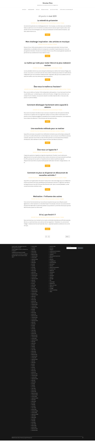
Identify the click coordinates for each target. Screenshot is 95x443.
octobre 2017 (34, 279)
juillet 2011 (33, 365)
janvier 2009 (33, 411)
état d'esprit (53, 23)
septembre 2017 (34, 281)
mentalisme (52, 274)
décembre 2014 (34, 305)
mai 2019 (33, 268)
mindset (51, 276)
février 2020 (33, 253)
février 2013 (33, 334)
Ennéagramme (31, 9)
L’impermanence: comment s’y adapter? (20, 256)
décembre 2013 (34, 318)
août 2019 (33, 263)
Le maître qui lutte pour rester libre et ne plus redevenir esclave (47, 66)
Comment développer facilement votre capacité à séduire (47, 108)
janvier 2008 (33, 429)
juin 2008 (33, 421)
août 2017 (33, 282)
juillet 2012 (33, 345)
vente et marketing (53, 292)
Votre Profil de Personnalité (66, 9)
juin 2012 (33, 347)
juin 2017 (33, 286)
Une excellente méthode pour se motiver (47, 131)
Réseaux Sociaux (44, 9)
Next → (67, 239)
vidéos (51, 294)
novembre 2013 (34, 319)
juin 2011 (33, 366)
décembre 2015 (34, 292)
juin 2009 (33, 405)
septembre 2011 (34, 361)
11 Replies (60, 112)
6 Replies (55, 46)
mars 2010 (33, 390)
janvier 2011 (33, 374)
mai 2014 (33, 313)
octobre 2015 (34, 295)
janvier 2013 (33, 336)
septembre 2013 (34, 323)
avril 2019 (33, 269)
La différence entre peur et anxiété (18, 254)
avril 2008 (33, 424)
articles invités (41, 180)
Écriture (51, 260)
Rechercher (68, 248)
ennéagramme (52, 263)
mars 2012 (33, 352)
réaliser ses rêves (62, 91)
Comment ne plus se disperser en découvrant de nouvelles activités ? (47, 176)
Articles (38, 9)
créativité (51, 256)
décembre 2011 (34, 357)
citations (51, 252)
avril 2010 (33, 389)
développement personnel (46, 23)
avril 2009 (33, 408)
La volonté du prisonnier (47, 20)
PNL (50, 282)
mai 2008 (33, 423)
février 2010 (33, 392)
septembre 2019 (34, 261)
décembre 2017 (34, 276)
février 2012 (33, 353)
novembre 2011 (34, 358)
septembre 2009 (34, 400)
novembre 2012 (34, 339)
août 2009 (33, 402)
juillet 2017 (33, 284)
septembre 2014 (34, 310)
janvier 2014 (33, 316)
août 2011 (33, 363)
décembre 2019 (34, 256)
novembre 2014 (34, 306)
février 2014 (33, 315)
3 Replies (62, 23)
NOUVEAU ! (24, 9)
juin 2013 (33, 327)
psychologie (52, 284)
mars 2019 (33, 271)
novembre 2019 (34, 258)
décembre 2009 (34, 395)
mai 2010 (33, 387)
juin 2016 (33, 289)
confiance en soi (53, 255)
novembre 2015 (34, 294)
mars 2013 (33, 332)
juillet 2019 (33, 265)
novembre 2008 (34, 413)
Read (47, 34)
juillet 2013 (33, 326)
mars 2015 (33, 300)
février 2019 (33, 273)
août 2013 (33, 324)
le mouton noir (52, 271)
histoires (58, 23)
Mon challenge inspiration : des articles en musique (47, 42)
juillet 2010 (33, 384)
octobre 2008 (34, 415)
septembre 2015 (34, 297)
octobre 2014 (34, 308)
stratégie (51, 290)
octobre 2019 (34, 260)
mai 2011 (33, 368)
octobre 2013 (34, 321)
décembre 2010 (34, 376)
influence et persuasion (54, 91)
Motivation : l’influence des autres (47, 199)
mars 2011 (33, 371)
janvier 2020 (33, 255)
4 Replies (62, 201)
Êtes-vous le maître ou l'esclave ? (47, 89)
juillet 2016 (33, 287)
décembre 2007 (34, 431)
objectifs (60, 180)
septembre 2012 (34, 342)
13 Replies (69, 91)
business (51, 250)
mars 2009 (33, 410)
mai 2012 (33, 348)
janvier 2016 (33, 290)
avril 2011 (33, 369)
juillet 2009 (33, 403)
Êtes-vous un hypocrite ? (47, 152)
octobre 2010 (34, 379)
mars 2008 (33, 426)
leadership (52, 273)
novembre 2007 (34, 432)
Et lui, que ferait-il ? (47, 217)
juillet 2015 (33, 298)
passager (51, 281)
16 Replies (63, 133)
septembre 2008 (34, 416)
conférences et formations (55, 253)
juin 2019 (33, 266)
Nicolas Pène (47, 3)
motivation (58, 133)
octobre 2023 (34, 248)
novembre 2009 (34, 397)
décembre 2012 (34, 337)
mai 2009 (33, 407)
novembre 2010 (34, 378)
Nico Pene (38, 23)
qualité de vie (52, 286)
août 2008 (33, 418)
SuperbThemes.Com (28, 440)
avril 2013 (33, 331)
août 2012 (33, 344)
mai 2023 (33, 252)
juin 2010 (33, 386)
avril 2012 (33, 350)
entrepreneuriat (53, 265)
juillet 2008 (33, 419)
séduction (52, 289)
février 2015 (33, 302)
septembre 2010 (34, 381)
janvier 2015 (33, 303)
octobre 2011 (33, 360)
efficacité (56, 180)
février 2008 (33, 428)
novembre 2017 (34, 277)
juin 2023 (33, 250)
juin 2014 (33, 311)
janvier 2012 (33, 355)
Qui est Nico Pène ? (54, 9)
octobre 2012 (34, 340)
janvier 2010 (33, 394)
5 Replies (62, 219)
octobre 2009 (34, 399)
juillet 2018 (33, 274)
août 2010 (33, 382)
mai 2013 (33, 329)
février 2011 (33, 373)
